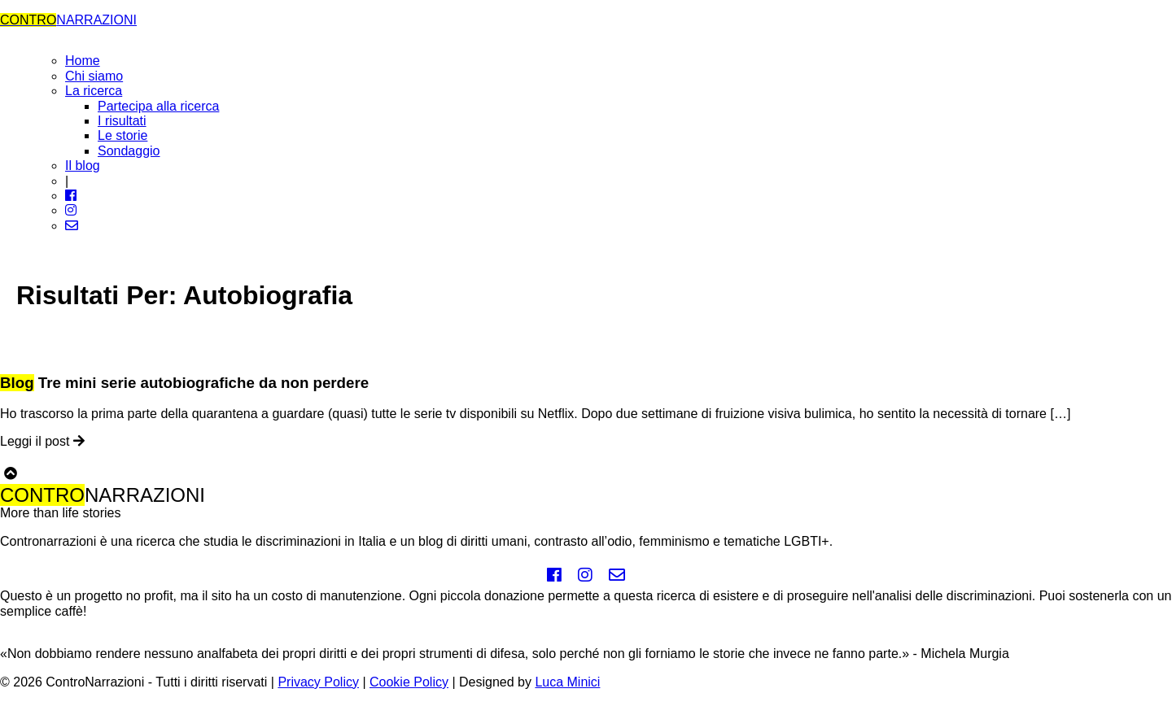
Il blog (82, 165)
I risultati (122, 121)
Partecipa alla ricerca (158, 106)
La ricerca (93, 91)
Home (82, 61)
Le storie (122, 135)
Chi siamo (94, 76)
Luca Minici (567, 682)
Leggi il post (42, 441)
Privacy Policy (318, 682)
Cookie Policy (409, 682)
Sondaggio (129, 151)
